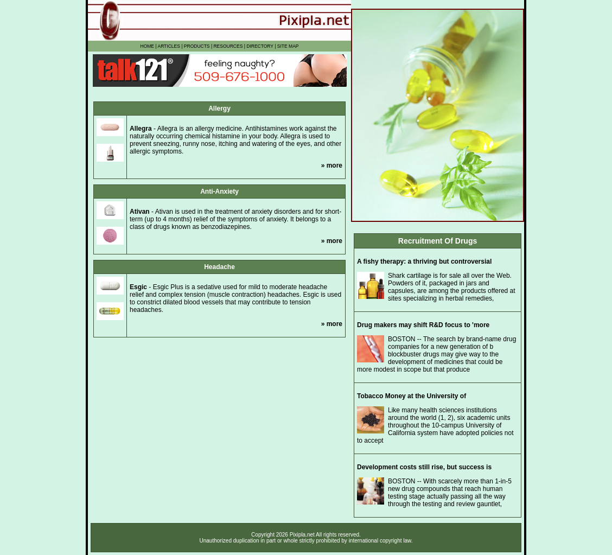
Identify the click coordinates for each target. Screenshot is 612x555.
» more (331, 165)
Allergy (219, 108)
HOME (148, 46)
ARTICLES (168, 46)
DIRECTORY (259, 46)
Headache (219, 267)
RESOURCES (228, 46)
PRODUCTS (197, 46)
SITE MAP (288, 46)
